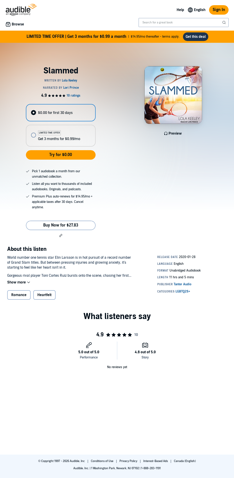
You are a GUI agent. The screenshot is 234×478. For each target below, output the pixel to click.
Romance (19, 297)
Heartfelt (44, 297)
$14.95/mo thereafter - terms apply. (103, 37)
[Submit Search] (224, 22)
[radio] (60, 114)
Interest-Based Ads (156, 461)
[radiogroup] (60, 127)
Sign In (219, 9)
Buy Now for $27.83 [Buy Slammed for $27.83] (60, 227)
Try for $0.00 (60, 156)
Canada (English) (185, 461)
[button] (61, 237)
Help (180, 10)
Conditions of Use (102, 461)
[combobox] (184, 22)
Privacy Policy (128, 461)
